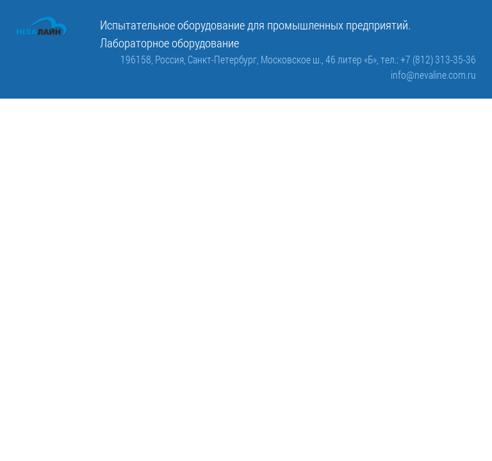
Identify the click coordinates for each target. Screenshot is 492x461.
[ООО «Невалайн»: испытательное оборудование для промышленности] (42, 27)
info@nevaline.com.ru (433, 74)
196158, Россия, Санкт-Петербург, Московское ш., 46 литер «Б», (250, 59)
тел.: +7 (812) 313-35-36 (428, 59)
